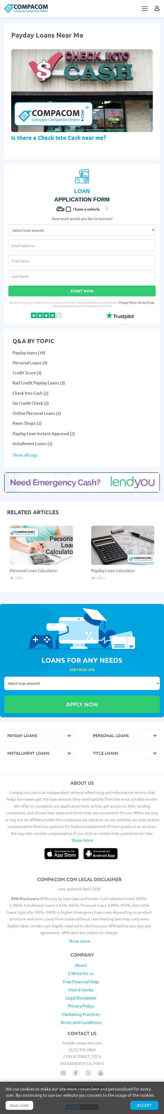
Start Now (82, 290)
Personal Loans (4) (30, 362)
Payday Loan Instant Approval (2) (44, 433)
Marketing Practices (81, 1014)
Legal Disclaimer (81, 997)
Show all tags (25, 454)
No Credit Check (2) (31, 403)
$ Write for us (81, 973)
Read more (19, 1105)
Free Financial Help (81, 981)
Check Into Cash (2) (31, 393)
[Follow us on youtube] (100, 1072)
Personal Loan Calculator (33, 570)
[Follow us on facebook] (75, 1072)
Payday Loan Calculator (113, 570)
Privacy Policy (128, 302)
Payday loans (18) (29, 352)
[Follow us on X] (88, 1072)
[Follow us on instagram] (63, 1072)
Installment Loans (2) (32, 443)
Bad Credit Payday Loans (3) (39, 382)
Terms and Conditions (81, 1022)
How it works (80, 989)
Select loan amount (82, 683)
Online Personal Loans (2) (37, 413)
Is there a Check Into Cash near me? (58, 137)
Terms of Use (146, 302)
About (81, 965)
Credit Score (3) (27, 372)
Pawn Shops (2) (27, 423)
